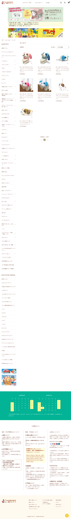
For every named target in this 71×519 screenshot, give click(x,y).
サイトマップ (58, 506)
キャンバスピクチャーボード (8, 175)
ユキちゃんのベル (5, 197)
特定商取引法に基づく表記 (34, 506)
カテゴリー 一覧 (27, 2)
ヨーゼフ (14, 40)
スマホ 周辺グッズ (6, 241)
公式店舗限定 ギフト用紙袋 (8, 268)
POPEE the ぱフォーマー (7, 363)
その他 (47, 2)
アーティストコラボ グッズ (8, 343)
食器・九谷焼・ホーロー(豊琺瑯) (7, 94)
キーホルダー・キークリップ (7, 163)
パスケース (4, 129)
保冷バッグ (4, 133)
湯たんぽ (4, 212)
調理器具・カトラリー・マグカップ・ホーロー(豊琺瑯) (7, 100)
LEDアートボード (5, 183)
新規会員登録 (58, 500)
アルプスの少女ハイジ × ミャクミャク (8, 355)
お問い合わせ (58, 504)
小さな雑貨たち (5, 117)
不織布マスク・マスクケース (8, 148)
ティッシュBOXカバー (7, 209)
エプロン (4, 79)
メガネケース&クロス (6, 71)
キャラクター (38, 2)
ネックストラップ (5, 144)
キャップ (4, 83)
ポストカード (5, 237)
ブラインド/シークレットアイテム (9, 56)
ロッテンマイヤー (5, 331)
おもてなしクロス (5, 113)
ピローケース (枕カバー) (7, 205)
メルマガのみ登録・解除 (47, 500)
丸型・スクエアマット (6, 190)
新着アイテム (5, 48)
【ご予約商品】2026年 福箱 (8, 264)
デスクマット (5, 216)
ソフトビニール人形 (6, 257)
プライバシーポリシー (33, 508)
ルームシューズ (5, 75)
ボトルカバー (5, 137)
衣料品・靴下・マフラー (7, 86)
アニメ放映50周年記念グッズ (8, 305)
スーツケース (5, 152)
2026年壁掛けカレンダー (7, 261)
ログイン (57, 502)
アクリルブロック (5, 220)
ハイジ (3, 309)
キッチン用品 (5, 121)
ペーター (4, 324)
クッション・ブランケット (7, 194)
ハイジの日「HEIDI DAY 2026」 (9, 346)
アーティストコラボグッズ (7, 51)
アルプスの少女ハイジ (6, 301)
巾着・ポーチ (5, 159)
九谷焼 (3, 350)
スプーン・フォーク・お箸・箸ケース (7, 106)
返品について (31, 502)
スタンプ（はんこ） (6, 253)
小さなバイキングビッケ (7, 335)
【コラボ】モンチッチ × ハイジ (8, 294)
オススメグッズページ (6, 282)
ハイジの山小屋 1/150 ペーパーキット (8, 249)
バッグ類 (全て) (5, 155)
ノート (3, 228)
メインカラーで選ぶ (6, 297)
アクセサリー (5, 61)
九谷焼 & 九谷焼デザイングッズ (9, 286)
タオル (3, 68)
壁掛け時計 (4, 186)
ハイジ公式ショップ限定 (7, 359)
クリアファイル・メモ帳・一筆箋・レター (7, 233)
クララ (3, 320)
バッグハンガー (5, 140)
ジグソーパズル (5, 64)
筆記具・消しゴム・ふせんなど (7, 224)
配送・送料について (33, 500)
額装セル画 (4, 171)
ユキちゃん (4, 316)
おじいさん (4, 328)
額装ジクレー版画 (5, 168)
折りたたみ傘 (5, 90)
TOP (3, 40)
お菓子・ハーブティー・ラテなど (7, 125)
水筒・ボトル (5, 110)
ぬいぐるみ (8, 40)
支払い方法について (33, 504)
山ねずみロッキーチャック (7, 339)
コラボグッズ (5, 290)
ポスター (4, 179)
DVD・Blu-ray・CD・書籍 (7, 244)
